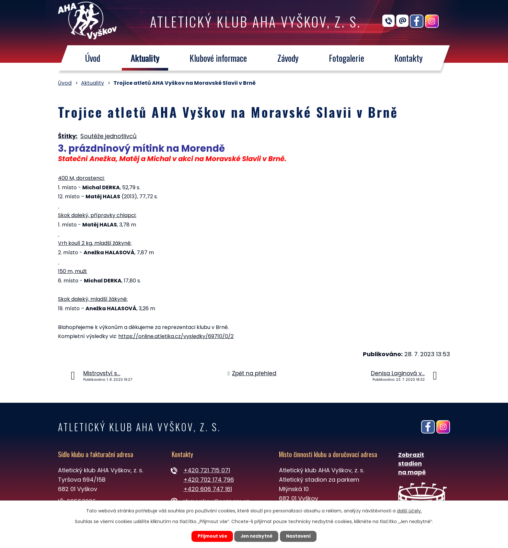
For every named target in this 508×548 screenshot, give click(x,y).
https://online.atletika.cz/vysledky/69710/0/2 (176, 336)
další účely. (409, 510)
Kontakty (409, 57)
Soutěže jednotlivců (108, 136)
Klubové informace (218, 57)
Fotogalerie (346, 57)
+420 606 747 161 (207, 489)
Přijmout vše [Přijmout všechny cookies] (209, 536)
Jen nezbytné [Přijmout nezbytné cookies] (256, 536)
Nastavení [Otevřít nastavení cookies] (301, 536)
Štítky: (67, 136)
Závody (288, 57)
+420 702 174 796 (208, 480)
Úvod (92, 57)
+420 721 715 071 (206, 470)
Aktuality (145, 57)
